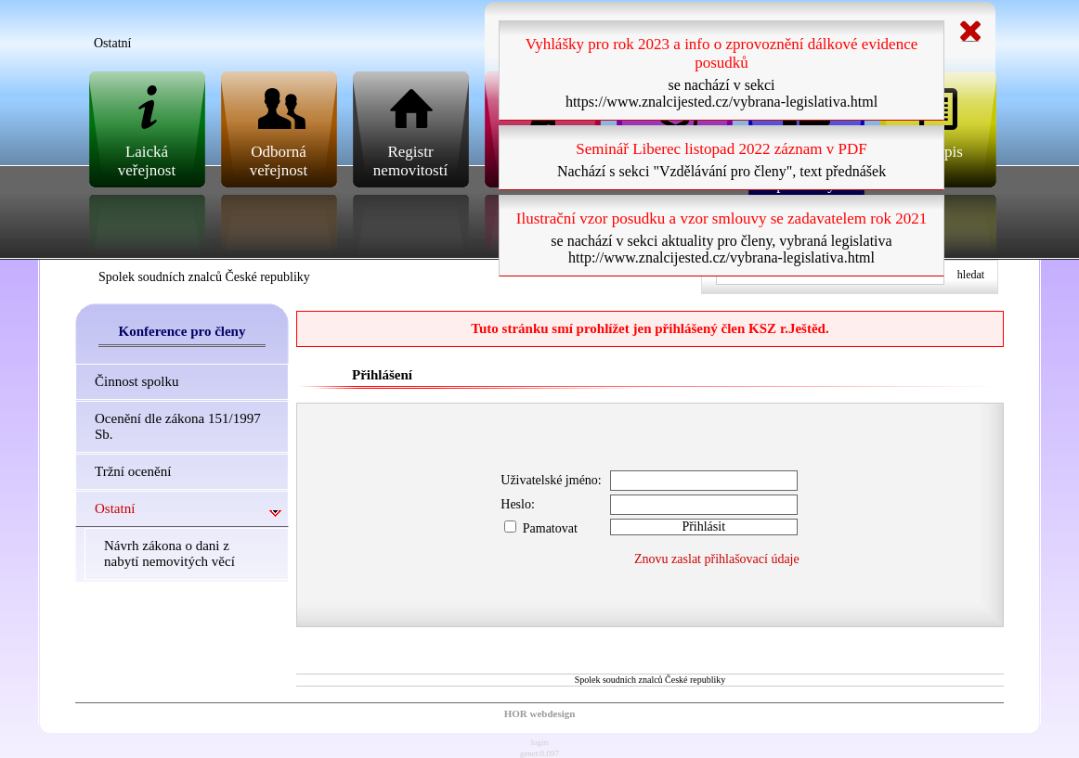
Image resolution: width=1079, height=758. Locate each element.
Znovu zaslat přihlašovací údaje (717, 559)
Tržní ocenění (133, 471)
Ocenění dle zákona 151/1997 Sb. (178, 426)
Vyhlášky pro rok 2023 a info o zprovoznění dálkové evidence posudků (722, 53)
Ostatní (115, 508)
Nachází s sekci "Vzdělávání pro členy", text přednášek (721, 171)
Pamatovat (541, 528)
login (540, 742)
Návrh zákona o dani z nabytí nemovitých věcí (169, 553)
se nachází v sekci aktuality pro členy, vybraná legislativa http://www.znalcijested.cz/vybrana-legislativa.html (721, 249)
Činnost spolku (136, 381)
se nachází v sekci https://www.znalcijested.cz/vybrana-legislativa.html (722, 93)
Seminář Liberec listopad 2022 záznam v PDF (721, 149)
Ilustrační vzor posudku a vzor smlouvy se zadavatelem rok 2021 (721, 218)
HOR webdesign (540, 713)
